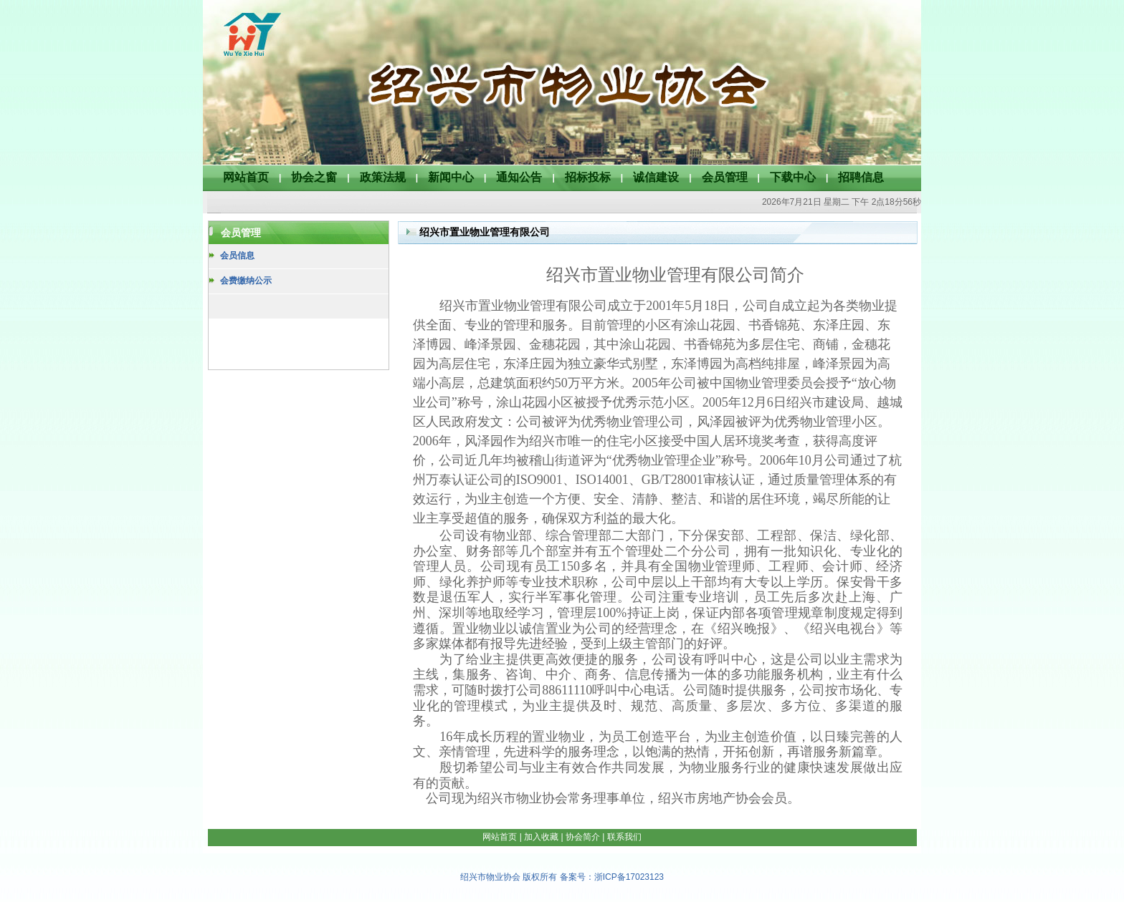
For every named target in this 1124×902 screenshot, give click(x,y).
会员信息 (237, 256)
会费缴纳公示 (246, 281)
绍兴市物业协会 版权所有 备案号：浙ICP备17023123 (562, 877)
